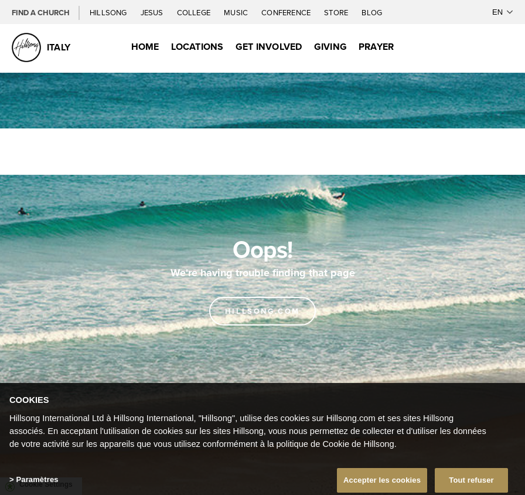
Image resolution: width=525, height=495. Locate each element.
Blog (372, 12)
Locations (197, 46)
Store (337, 12)
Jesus (153, 12)
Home (145, 46)
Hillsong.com (262, 311)
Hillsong (109, 12)
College (194, 12)
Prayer (376, 46)
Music (237, 12)
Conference (286, 12)
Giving (330, 46)
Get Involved (269, 46)
